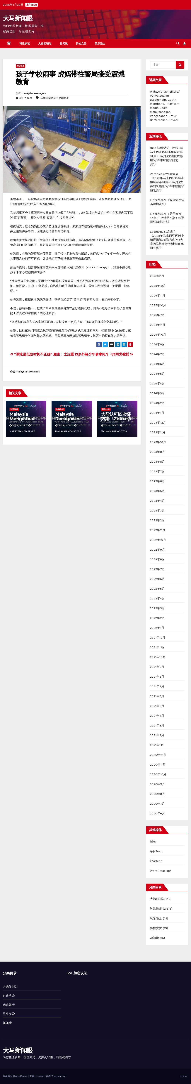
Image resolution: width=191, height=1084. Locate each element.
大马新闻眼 (18, 18)
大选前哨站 (45, 43)
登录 (153, 841)
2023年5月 (157, 491)
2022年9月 (157, 549)
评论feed (156, 861)
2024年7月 (157, 354)
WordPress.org (160, 871)
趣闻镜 (64, 43)
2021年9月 (157, 667)
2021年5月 (157, 706)
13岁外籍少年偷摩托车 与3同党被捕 (103, 354)
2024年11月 (158, 325)
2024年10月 (158, 334)
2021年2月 (157, 735)
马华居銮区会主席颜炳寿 (54, 97)
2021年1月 (157, 745)
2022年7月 (157, 569)
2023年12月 (158, 422)
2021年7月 (157, 686)
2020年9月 (157, 784)
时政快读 (24, 43)
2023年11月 (158, 432)
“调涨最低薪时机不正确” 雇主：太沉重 (42, 354)
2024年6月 (157, 364)
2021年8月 (157, 676)
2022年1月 (157, 627)
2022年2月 (157, 618)
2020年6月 (157, 813)
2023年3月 (157, 510)
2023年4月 (157, 500)
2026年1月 (157, 276)
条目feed (156, 851)
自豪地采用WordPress (15, 1076)
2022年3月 (157, 608)
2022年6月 (157, 579)
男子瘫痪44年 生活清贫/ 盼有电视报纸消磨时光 (167, 218)
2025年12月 (158, 285)
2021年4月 (157, 715)
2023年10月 (158, 442)
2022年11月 (158, 530)
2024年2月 (157, 403)
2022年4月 (157, 598)
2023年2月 (157, 520)
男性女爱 (81, 43)
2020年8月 (157, 794)
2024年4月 (157, 383)
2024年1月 (157, 412)
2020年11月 (158, 764)
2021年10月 (158, 657)
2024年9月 (157, 344)
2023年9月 (157, 452)
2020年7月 (157, 803)
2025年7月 (157, 315)
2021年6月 (157, 696)
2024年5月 (157, 373)
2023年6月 (157, 481)
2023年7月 (157, 471)
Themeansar (59, 1076)
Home (183, 1076)
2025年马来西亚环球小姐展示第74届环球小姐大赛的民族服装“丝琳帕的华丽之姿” (166, 156)
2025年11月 (158, 295)
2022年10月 (158, 540)
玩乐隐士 (100, 43)
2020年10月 (158, 774)
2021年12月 (158, 637)
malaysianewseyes (34, 93)
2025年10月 (158, 305)
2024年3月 (157, 393)
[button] (177, 43)
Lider (154, 200)
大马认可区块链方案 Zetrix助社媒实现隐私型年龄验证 (116, 421)
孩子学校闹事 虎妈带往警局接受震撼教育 (70, 78)
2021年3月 (157, 725)
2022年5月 (157, 588)
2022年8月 (157, 559)
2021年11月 (157, 647)
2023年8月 (157, 461)
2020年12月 (158, 755)
